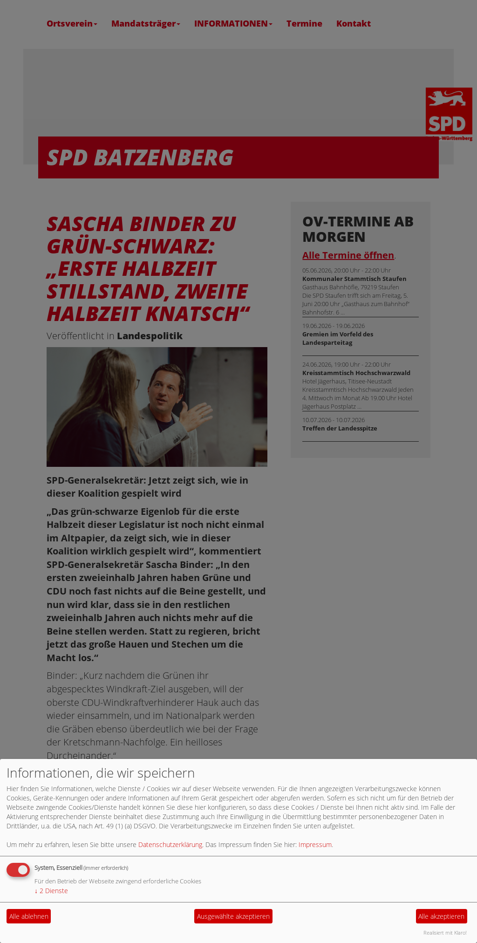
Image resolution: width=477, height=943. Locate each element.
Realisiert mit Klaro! (445, 932)
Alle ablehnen (28, 916)
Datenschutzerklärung (170, 844)
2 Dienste (51, 890)
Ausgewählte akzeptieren (233, 916)
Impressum (315, 844)
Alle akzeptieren (441, 916)
